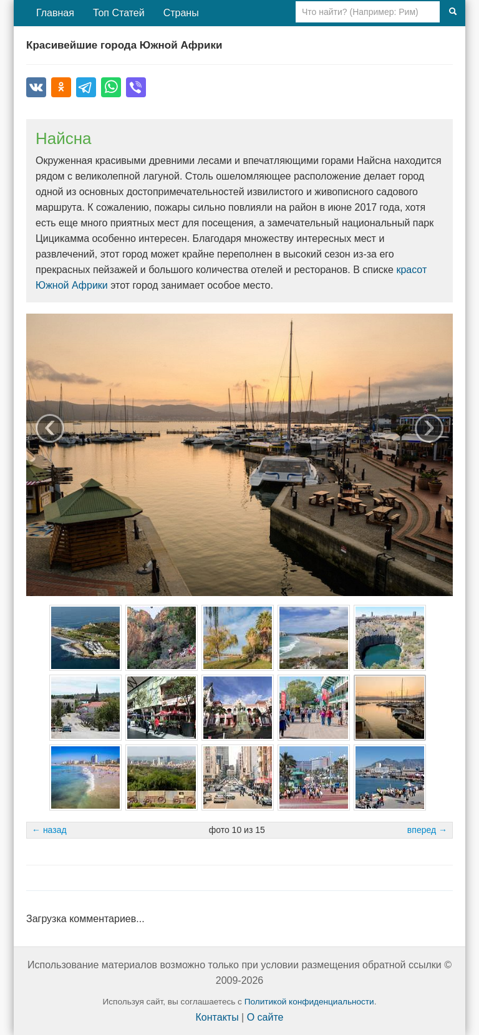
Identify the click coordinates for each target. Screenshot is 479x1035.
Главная (55, 12)
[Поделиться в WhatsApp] (111, 87)
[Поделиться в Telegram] (86, 87)
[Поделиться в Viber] (136, 87)
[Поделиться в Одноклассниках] (61, 87)
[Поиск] (452, 12)
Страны (181, 12)
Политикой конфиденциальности (309, 1001)
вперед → (427, 830)
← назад (49, 830)
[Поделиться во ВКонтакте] (36, 87)
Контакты (217, 1017)
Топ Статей (119, 12)
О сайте (265, 1017)
